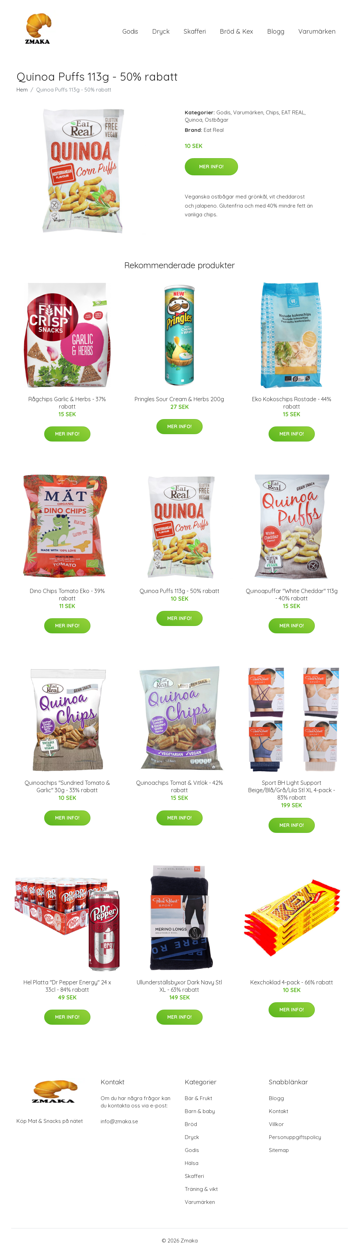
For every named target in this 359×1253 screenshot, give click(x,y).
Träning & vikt (201, 1189)
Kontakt (278, 1111)
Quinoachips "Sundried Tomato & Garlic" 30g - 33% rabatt (67, 787)
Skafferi (195, 31)
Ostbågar (217, 120)
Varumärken (317, 31)
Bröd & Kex (236, 31)
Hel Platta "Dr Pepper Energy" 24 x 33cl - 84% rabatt (67, 986)
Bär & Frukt (198, 1098)
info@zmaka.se (119, 1121)
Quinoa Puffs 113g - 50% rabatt (179, 591)
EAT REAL (293, 112)
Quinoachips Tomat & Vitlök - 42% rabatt (179, 787)
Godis (130, 31)
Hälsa (191, 1163)
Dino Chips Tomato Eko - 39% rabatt (67, 595)
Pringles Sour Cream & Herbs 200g (179, 399)
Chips (272, 112)
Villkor (276, 1124)
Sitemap (279, 1150)
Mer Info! (211, 167)
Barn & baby (200, 1111)
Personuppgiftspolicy (295, 1137)
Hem (22, 90)
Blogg (275, 31)
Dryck (161, 31)
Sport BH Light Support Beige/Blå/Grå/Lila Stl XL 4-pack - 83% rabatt (291, 791)
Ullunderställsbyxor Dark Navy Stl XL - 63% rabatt (179, 986)
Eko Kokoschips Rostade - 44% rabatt (291, 403)
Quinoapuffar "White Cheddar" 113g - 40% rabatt (292, 595)
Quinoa (193, 120)
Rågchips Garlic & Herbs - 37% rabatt (67, 403)
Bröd (191, 1124)
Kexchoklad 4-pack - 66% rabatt (291, 982)
